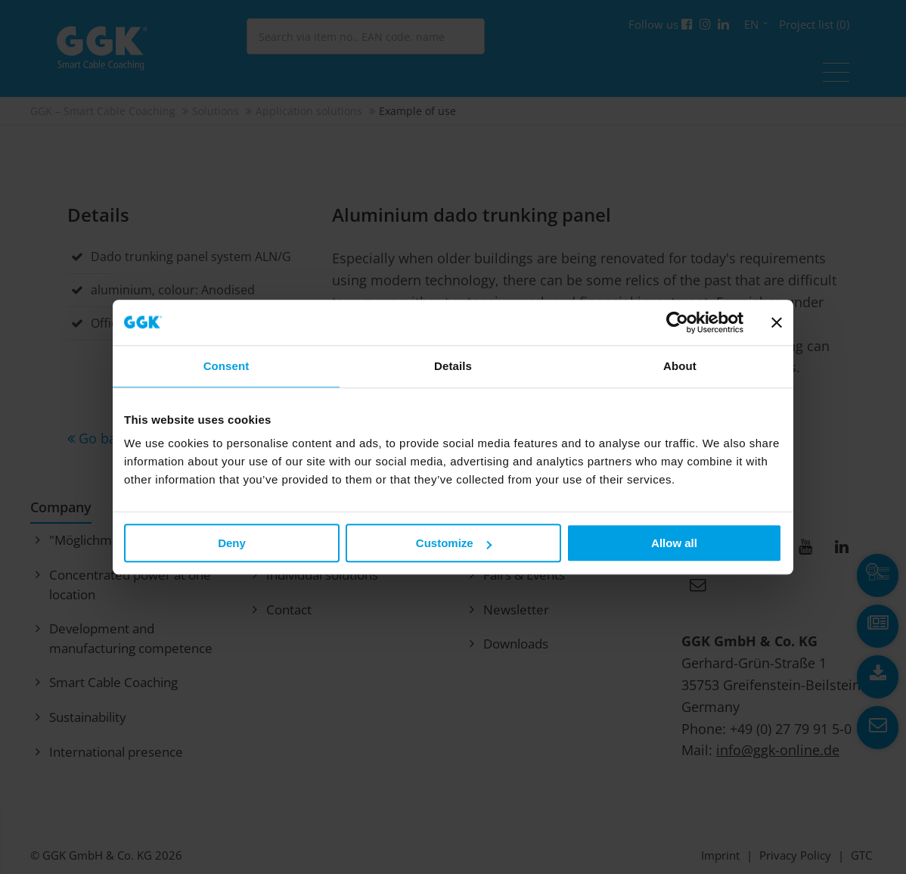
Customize (454, 543)
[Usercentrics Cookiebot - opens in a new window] (677, 322)
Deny (232, 543)
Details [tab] (453, 365)
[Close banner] (776, 322)
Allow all (674, 543)
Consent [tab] (226, 365)
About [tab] (680, 365)
